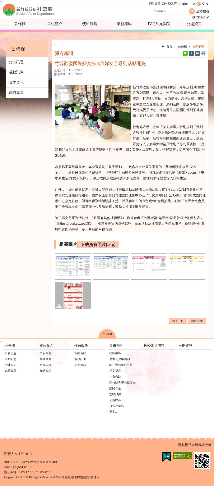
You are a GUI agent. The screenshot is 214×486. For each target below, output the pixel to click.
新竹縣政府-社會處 (50, 9)
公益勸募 (115, 400)
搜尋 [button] (192, 11)
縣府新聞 (198, 46)
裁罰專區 (16, 93)
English (184, 3)
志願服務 (115, 394)
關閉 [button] (109, 334)
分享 (207, 3)
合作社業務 (116, 406)
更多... (113, 411)
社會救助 (115, 376)
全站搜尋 (202, 11)
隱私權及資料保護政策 (194, 445)
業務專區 (124, 24)
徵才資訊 (16, 82)
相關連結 (80, 353)
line (185, 53)
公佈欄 (19, 24)
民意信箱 (80, 365)
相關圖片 (68, 244)
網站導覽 (154, 3)
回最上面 (197, 321)
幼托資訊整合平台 (121, 365)
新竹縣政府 (169, 3)
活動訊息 (16, 72)
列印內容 (203, 53)
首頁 (169, 46)
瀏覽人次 (11, 454)
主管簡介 (45, 353)
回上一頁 (178, 321)
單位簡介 (54, 24)
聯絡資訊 (45, 370)
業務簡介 (45, 359)
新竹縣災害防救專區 (122, 382)
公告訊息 (16, 62)
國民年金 (115, 388)
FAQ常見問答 (159, 24)
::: (1, 2)
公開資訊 (194, 24)
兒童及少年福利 (119, 359)
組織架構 (45, 365)
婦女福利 (115, 370)
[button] (73, 266)
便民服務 (89, 24)
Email (197, 53)
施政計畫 (80, 359)
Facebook (191, 53)
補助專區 (115, 353)
